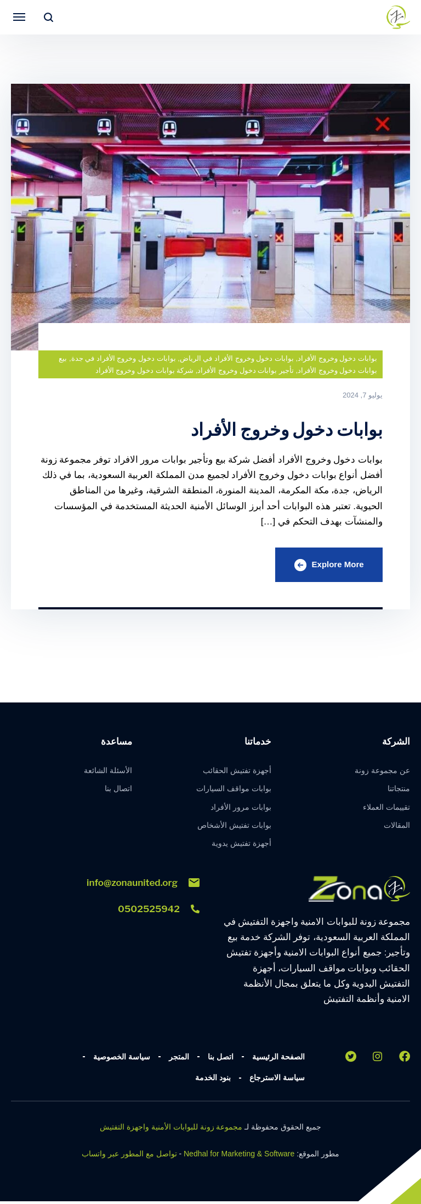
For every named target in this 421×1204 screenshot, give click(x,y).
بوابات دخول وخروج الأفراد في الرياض (237, 358)
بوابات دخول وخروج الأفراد (337, 358)
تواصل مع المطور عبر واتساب (129, 1156)
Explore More (326, 566)
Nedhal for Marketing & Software (239, 1156)
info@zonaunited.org (143, 885)
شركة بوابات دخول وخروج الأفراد (144, 370)
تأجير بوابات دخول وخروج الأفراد (245, 370)
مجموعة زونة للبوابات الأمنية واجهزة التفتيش (171, 1130)
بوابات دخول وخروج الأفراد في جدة (123, 358)
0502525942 (159, 912)
